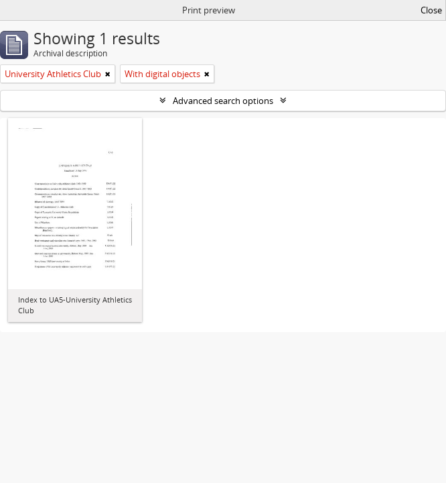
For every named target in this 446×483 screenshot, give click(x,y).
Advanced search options (223, 101)
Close (431, 10)
